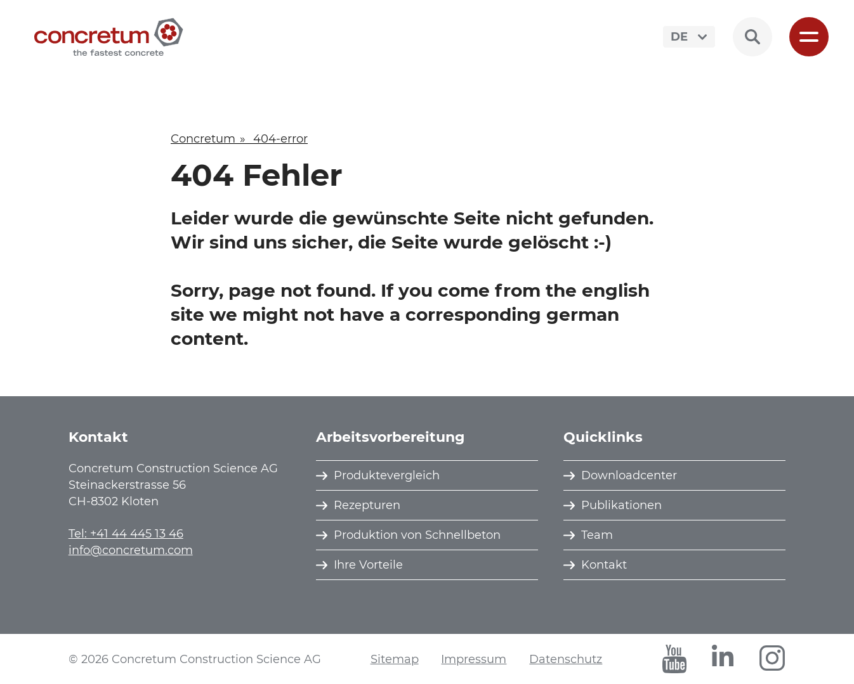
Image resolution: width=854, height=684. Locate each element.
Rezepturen (367, 505)
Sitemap (395, 659)
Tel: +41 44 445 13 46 (126, 534)
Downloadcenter (629, 475)
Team (597, 535)
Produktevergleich (387, 475)
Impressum (473, 659)
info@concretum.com (131, 550)
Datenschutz (565, 659)
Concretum (203, 139)
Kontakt (604, 565)
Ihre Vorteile (368, 565)
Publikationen (621, 505)
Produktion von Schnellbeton (417, 535)
